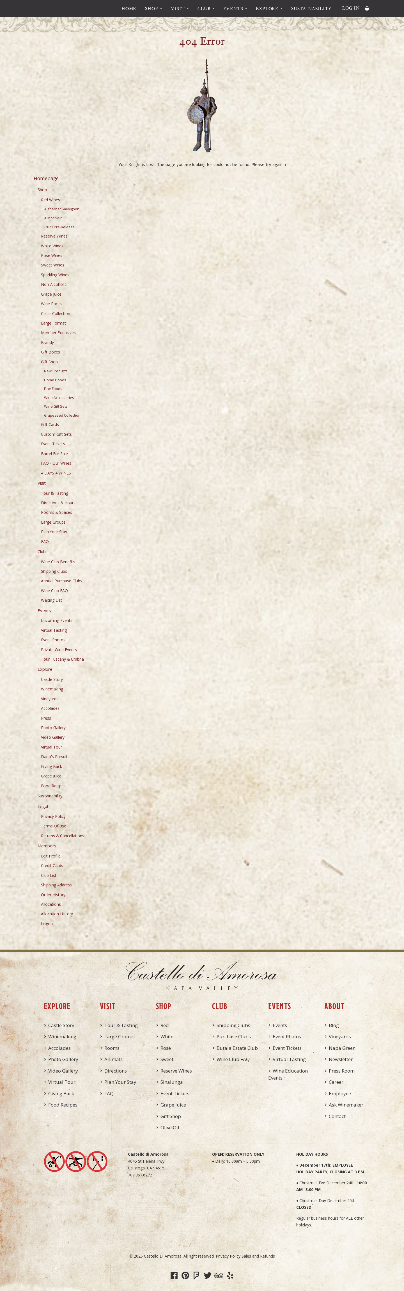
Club (204, 8)
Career (336, 1082)
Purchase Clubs (234, 1036)
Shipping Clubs (54, 571)
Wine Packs (51, 303)
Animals (113, 1059)
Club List (48, 875)
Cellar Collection (55, 313)
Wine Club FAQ (54, 590)
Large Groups (53, 522)
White (166, 1036)
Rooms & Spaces (56, 512)
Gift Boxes (50, 352)
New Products (56, 371)
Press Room (342, 1071)
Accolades (50, 708)
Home (128, 8)
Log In (351, 8)
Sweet (166, 1059)
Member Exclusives (58, 332)
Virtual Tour (51, 747)
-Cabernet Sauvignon (61, 209)
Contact (337, 1116)
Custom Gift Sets (56, 434)
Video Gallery (53, 737)
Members (47, 845)
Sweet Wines (52, 265)
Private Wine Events (59, 649)
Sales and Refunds (258, 1256)
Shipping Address (56, 885)
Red (164, 1025)
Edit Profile (51, 856)
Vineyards (49, 698)
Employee (340, 1093)
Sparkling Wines (55, 274)
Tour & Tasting (54, 493)
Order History (53, 894)
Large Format (53, 323)
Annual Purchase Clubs (61, 580)
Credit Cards (52, 865)
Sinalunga (171, 1082)
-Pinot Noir (53, 218)
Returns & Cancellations (62, 835)
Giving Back (51, 766)
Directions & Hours (58, 502)
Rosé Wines (51, 255)
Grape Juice (51, 294)
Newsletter (341, 1059)
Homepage (46, 178)
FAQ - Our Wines (56, 463)
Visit (178, 8)
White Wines (52, 245)
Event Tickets (53, 443)
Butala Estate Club (237, 1048)
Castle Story (52, 679)
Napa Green (342, 1048)
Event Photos (53, 639)
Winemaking (52, 689)
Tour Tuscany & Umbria (62, 659)
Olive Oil (169, 1127)
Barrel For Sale (54, 453)
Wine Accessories (59, 397)
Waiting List (51, 600)
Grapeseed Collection (62, 415)
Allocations (51, 904)
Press (46, 718)
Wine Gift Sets (56, 406)
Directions (115, 1071)
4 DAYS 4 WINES (56, 473)
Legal (43, 806)
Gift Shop (49, 361)
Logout (47, 923)
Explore (267, 8)
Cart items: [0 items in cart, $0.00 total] (367, 8)
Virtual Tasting (54, 630)
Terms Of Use (53, 826)
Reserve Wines (54, 236)
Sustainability (311, 8)
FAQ (45, 541)
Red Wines (50, 199)
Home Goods (55, 380)
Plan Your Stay (54, 531)
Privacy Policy (53, 816)
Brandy (47, 342)
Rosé (165, 1048)
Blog (334, 1025)
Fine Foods (53, 388)
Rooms (112, 1048)
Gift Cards (50, 424)
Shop (151, 8)
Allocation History (57, 913)
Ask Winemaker (346, 1104)
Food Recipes (53, 785)
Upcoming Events (56, 620)
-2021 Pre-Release (59, 227)
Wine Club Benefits (58, 561)
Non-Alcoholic (53, 284)
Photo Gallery (53, 727)
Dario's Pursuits (55, 756)
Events (233, 8)
